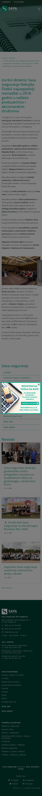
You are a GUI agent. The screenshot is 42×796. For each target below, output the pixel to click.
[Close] (39, 384)
